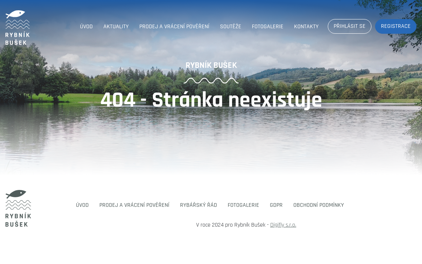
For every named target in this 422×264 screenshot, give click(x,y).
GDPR (276, 205)
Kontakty (306, 26)
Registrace (396, 26)
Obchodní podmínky (318, 205)
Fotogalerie (267, 26)
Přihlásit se (350, 26)
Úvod (86, 26)
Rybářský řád (198, 205)
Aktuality (116, 26)
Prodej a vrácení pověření (174, 26)
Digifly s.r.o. (283, 225)
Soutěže (230, 26)
